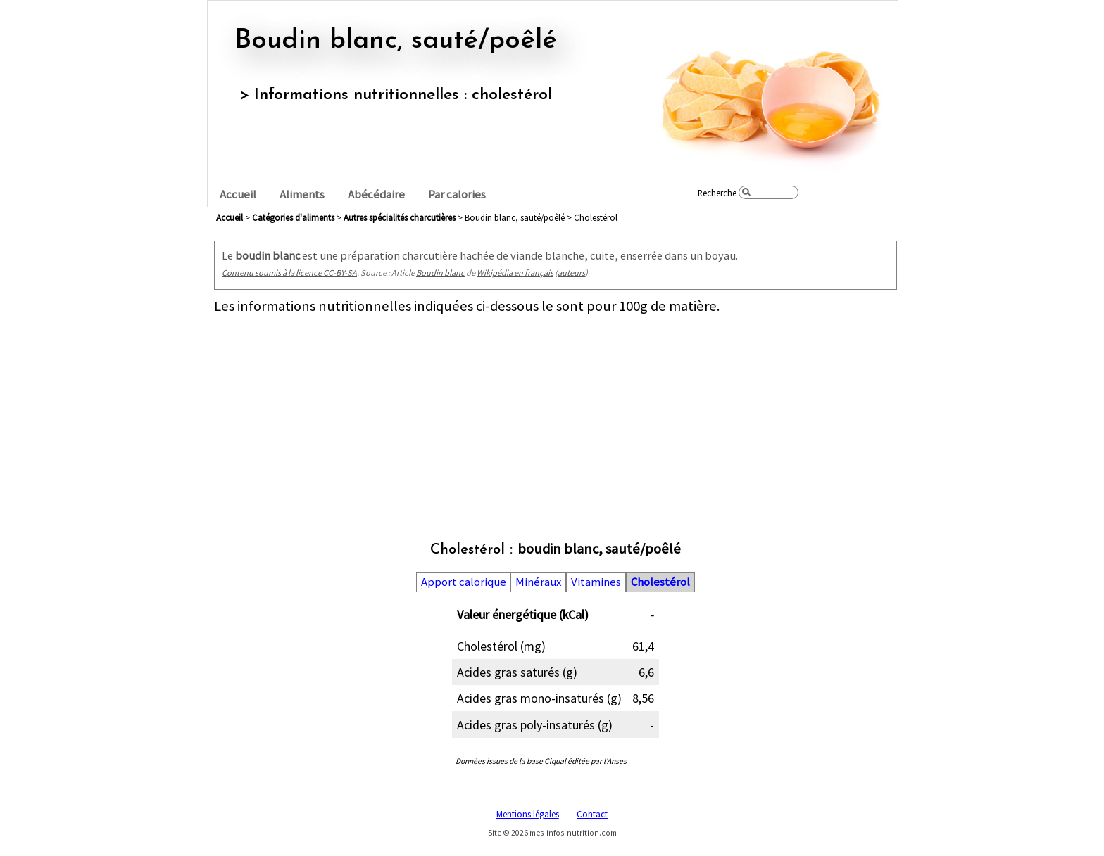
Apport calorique (463, 582)
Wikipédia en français (515, 272)
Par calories (457, 194)
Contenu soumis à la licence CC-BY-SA (289, 272)
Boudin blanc (440, 272)
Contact (592, 813)
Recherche (717, 192)
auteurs (571, 272)
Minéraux (538, 582)
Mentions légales (527, 813)
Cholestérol (660, 582)
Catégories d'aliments (293, 217)
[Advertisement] (555, 413)
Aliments (302, 194)
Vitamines (596, 582)
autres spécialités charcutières (400, 217)
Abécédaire (376, 194)
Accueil (238, 194)
